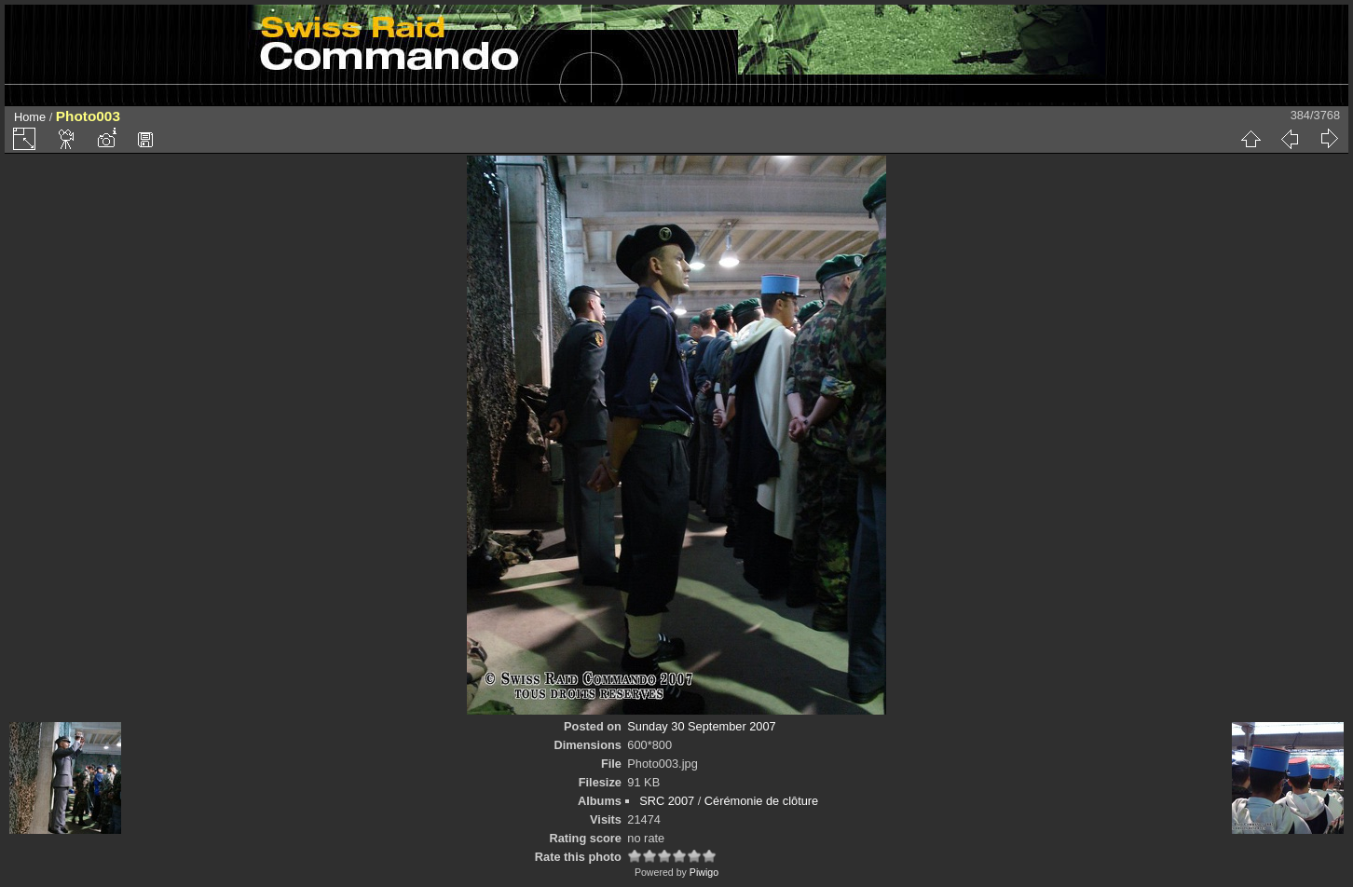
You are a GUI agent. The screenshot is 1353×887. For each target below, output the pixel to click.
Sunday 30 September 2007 (701, 726)
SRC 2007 (666, 801)
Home (30, 117)
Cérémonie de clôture (761, 801)
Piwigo (704, 872)
